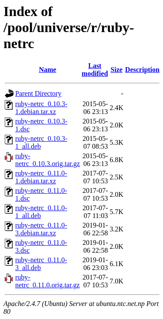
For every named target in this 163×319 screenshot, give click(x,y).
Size (116, 69)
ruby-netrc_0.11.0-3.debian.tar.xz (41, 229)
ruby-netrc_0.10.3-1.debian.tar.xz (41, 107)
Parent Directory (38, 93)
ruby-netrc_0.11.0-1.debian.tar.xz (41, 177)
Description (142, 69)
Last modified (95, 69)
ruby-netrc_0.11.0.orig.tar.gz (47, 281)
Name (47, 69)
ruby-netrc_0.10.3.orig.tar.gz (47, 159)
